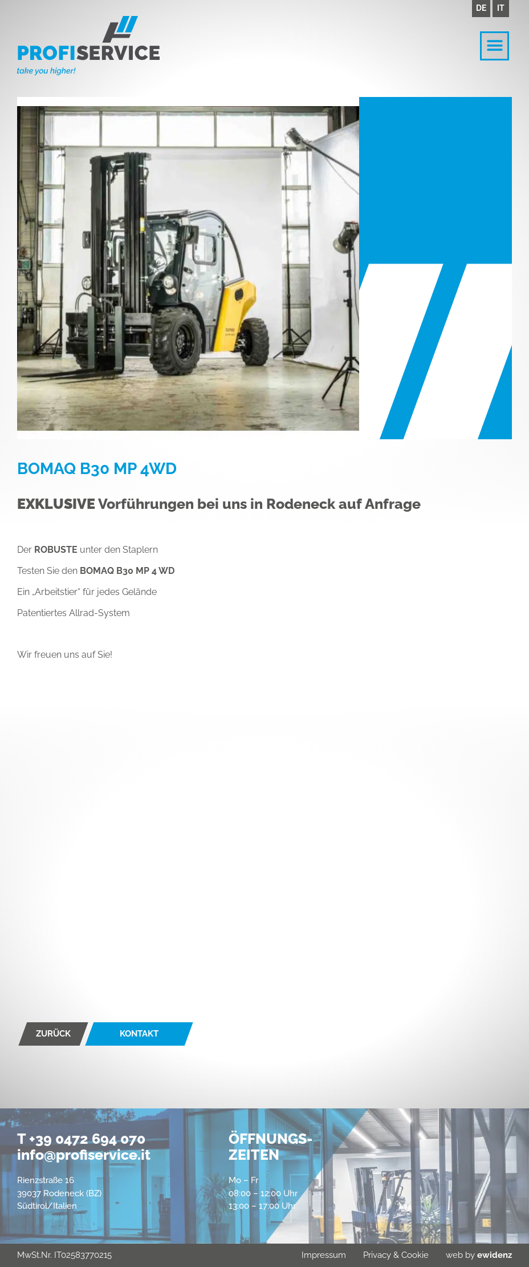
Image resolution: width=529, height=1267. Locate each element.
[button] (494, 45)
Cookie (415, 1255)
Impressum (324, 1255)
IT (500, 8)
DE (481, 8)
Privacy (377, 1255)
